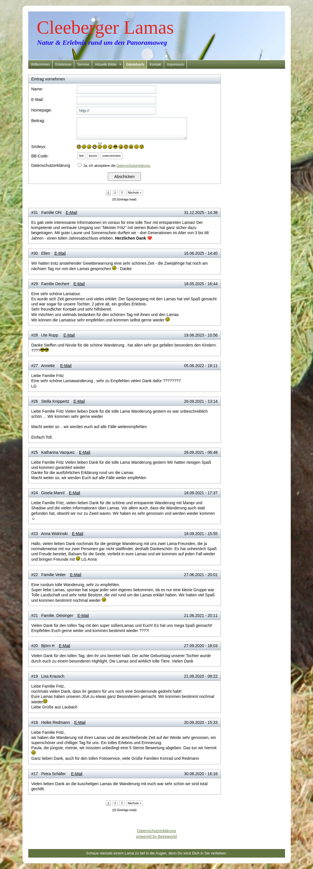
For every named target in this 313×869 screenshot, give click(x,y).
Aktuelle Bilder (109, 64)
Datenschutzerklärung (156, 831)
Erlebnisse (63, 64)
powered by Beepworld (156, 836)
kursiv (93, 155)
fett (81, 155)
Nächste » (134, 192)
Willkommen (40, 64)
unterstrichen (111, 155)
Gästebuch (135, 64)
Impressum (175, 64)
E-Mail (71, 212)
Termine (83, 64)
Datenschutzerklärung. (133, 166)
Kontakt (155, 64)
